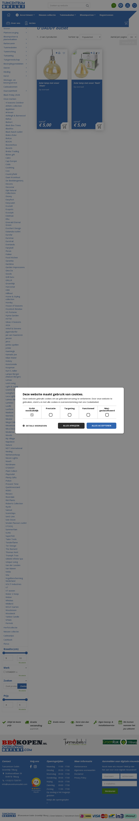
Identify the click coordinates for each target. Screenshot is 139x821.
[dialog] (69, 411)
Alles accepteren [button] (101, 425)
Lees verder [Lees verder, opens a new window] (105, 402)
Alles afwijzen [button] (71, 425)
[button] (35, 425)
